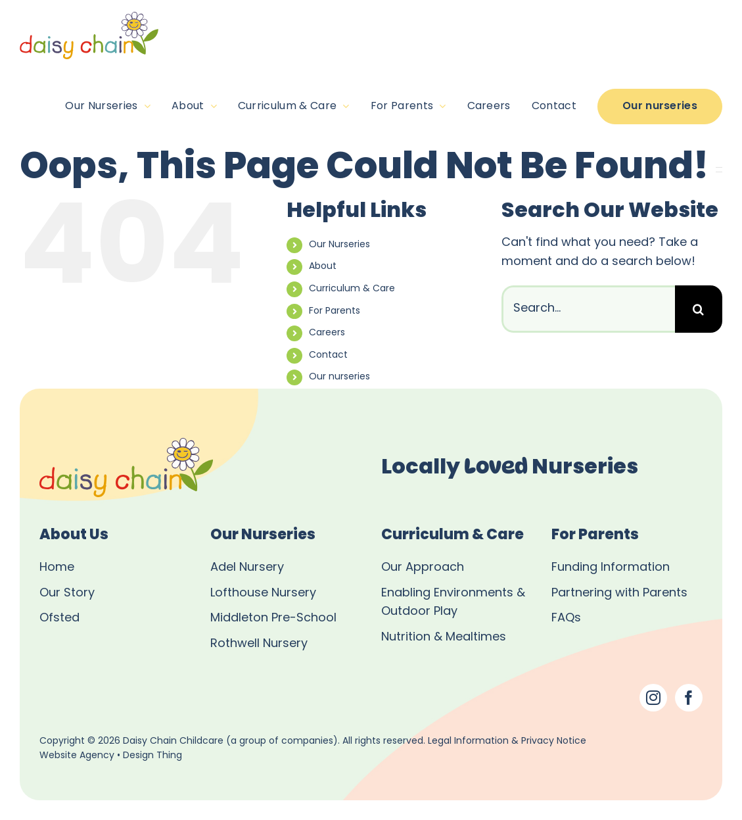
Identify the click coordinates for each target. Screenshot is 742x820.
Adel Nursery (247, 567)
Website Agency (76, 755)
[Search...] (588, 309)
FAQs (566, 618)
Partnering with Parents (619, 593)
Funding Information (610, 567)
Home (56, 567)
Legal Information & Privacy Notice (507, 741)
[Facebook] (689, 697)
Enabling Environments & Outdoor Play (453, 603)
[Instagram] (653, 697)
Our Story (67, 593)
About (322, 266)
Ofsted (59, 618)
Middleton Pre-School (273, 618)
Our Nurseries (339, 245)
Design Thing (152, 755)
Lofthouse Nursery (263, 593)
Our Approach (422, 567)
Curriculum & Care (352, 289)
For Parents (334, 311)
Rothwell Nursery (259, 644)
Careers (327, 333)
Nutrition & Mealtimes (443, 637)
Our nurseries (339, 377)
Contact (328, 355)
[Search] (698, 309)
